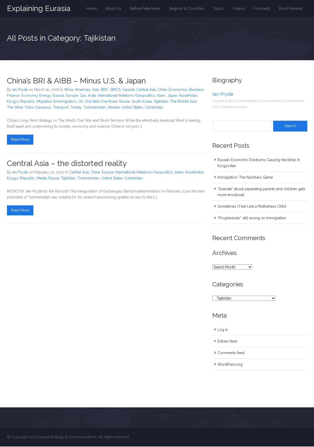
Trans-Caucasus (38, 108)
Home (95, 9)
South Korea (141, 102)
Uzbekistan (154, 108)
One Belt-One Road (101, 102)
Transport (61, 108)
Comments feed (230, 353)
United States (132, 108)
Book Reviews (291, 9)
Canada (128, 90)
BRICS (115, 90)
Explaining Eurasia (38, 8)
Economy (29, 96)
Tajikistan (161, 102)
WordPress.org (230, 365)
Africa (68, 90)
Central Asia (146, 90)
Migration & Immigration (57, 102)
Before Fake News (148, 9)
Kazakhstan (188, 96)
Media (42, 179)
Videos (240, 9)
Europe (72, 96)
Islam (161, 96)
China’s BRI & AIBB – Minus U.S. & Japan (76, 81)
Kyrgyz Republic (21, 102)
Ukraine (113, 108)
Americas (82, 90)
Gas (83, 96)
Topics (219, 9)
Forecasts (263, 9)
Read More (20, 140)
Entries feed (227, 342)
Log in (222, 330)
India (92, 96)
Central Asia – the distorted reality (67, 163)
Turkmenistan (94, 108)
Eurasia (58, 96)
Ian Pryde (20, 90)
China (162, 90)
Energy (45, 96)
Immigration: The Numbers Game (245, 178)
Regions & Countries (189, 9)
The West (15, 108)
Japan (172, 96)
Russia (124, 102)
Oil (80, 102)
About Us (116, 9)
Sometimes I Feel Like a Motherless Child (251, 207)
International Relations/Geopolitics (126, 96)
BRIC (105, 90)
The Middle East (183, 102)
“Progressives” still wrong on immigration (251, 218)
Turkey (76, 108)
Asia (95, 90)
